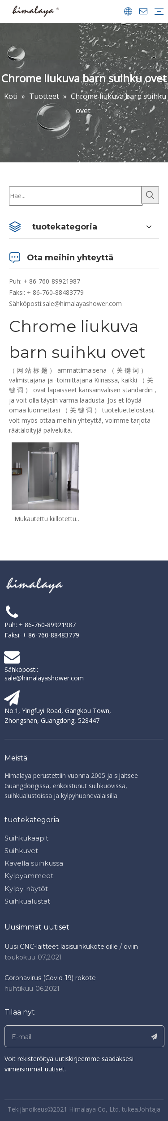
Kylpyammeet (28, 875)
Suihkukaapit (26, 838)
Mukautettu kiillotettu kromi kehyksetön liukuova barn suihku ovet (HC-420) (45, 518)
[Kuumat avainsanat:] (150, 195)
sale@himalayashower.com (82, 303)
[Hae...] (76, 196)
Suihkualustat (27, 901)
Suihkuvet (21, 850)
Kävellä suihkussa (33, 863)
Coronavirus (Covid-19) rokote (50, 978)
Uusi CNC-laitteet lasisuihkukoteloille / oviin (71, 947)
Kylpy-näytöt (26, 888)
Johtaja (149, 1109)
